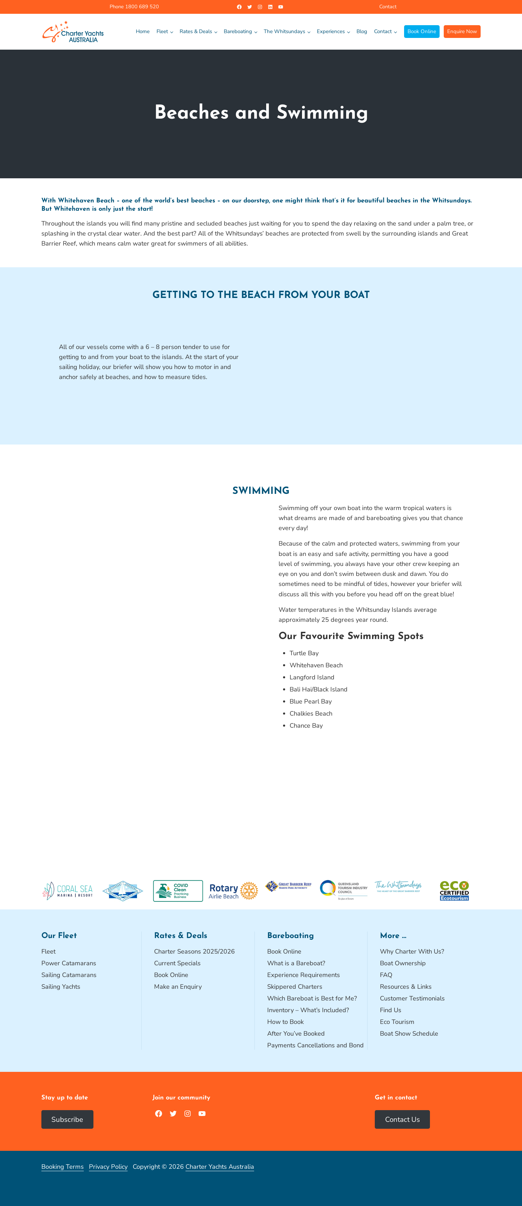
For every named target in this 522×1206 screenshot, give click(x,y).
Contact (387, 6)
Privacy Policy (108, 1167)
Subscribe (67, 1119)
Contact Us (402, 1119)
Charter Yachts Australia (219, 1167)
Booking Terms (62, 1167)
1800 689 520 (141, 6)
